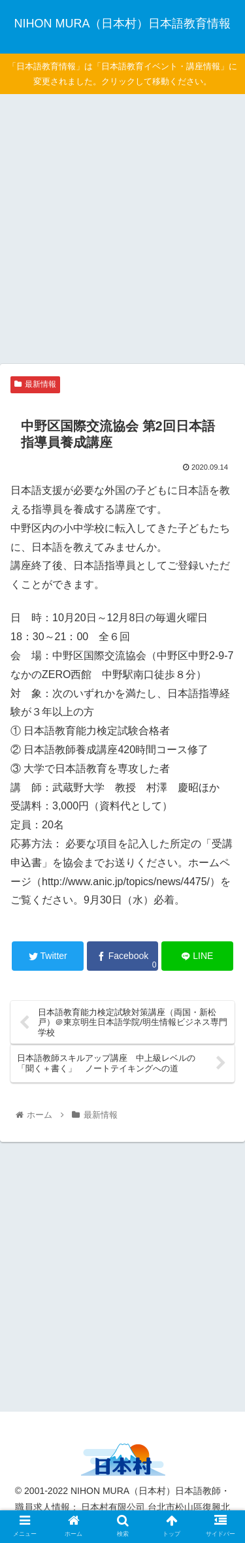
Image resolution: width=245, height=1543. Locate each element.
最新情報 (35, 384)
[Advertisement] (122, 227)
